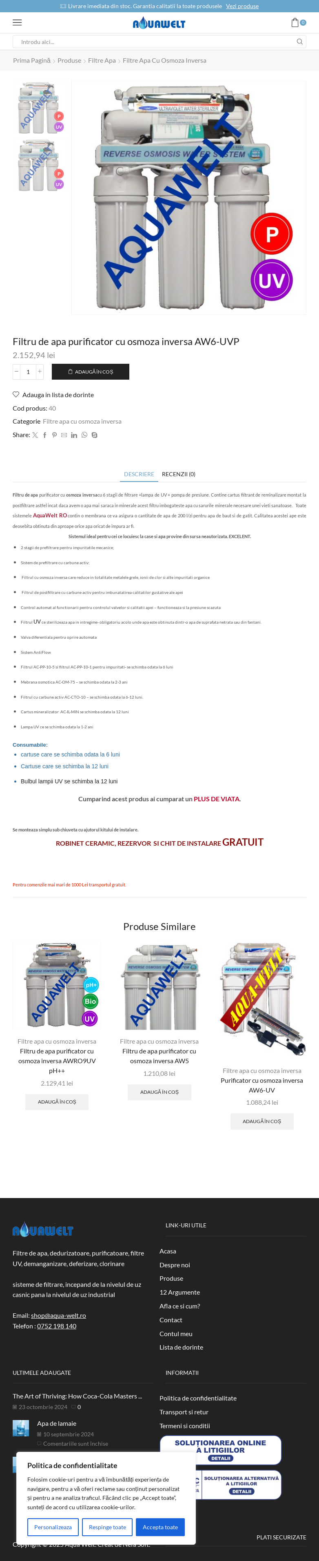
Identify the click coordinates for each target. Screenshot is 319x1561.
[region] (106, 1498)
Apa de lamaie (56, 1423)
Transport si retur (184, 1411)
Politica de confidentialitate (198, 1397)
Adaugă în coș (94, 371)
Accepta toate (160, 1527)
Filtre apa (102, 60)
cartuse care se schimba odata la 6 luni (70, 754)
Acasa (168, 1250)
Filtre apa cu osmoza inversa (164, 60)
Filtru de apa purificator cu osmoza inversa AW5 (159, 1055)
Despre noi (175, 1264)
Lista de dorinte (181, 1346)
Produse (69, 60)
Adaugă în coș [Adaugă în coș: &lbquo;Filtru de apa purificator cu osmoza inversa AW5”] (159, 1091)
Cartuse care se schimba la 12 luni (65, 766)
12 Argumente (180, 1291)
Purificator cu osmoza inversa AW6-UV (262, 1084)
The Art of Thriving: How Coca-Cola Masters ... (77, 1395)
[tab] (139, 473)
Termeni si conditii (185, 1425)
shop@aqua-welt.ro (58, 1315)
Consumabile (29, 744)
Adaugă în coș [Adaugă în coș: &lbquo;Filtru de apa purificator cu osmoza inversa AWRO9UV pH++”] (57, 1101)
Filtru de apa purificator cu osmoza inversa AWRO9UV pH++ (57, 1060)
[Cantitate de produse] (28, 371)
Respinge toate (107, 1527)
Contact (171, 1319)
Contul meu (176, 1333)
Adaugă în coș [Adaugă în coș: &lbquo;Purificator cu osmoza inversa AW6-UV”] (262, 1121)
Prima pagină (32, 60)
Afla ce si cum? (180, 1305)
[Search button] (300, 41)
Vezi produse (242, 5)
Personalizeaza (53, 1527)
